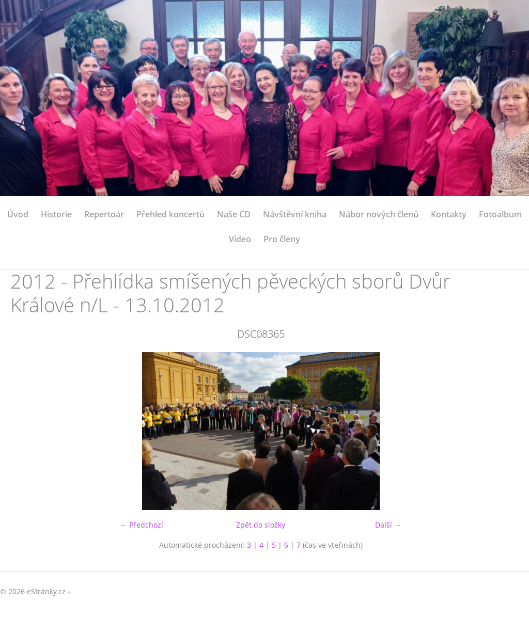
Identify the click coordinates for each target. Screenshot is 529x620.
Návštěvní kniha (294, 214)
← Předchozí (141, 525)
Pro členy (281, 239)
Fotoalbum (500, 214)
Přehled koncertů (170, 214)
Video (240, 239)
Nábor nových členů (378, 214)
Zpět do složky (260, 525)
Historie (56, 214)
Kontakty (448, 214)
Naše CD (234, 214)
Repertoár (104, 214)
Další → (388, 525)
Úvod (17, 214)
